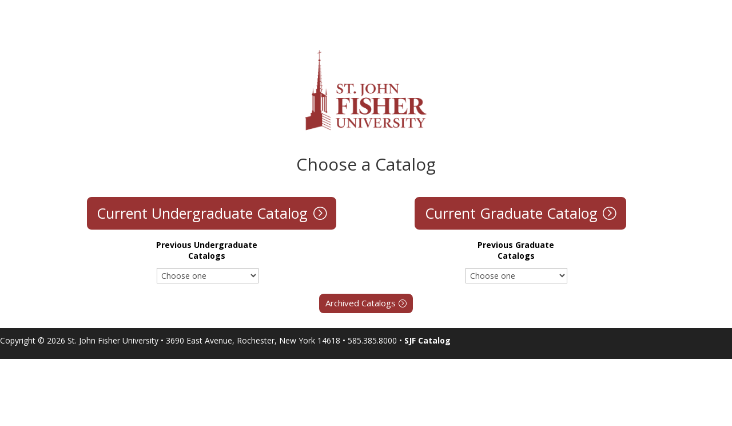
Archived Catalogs (360, 303)
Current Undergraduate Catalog (202, 213)
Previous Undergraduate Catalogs (206, 250)
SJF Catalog (427, 340)
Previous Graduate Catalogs (516, 250)
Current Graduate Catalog (511, 213)
